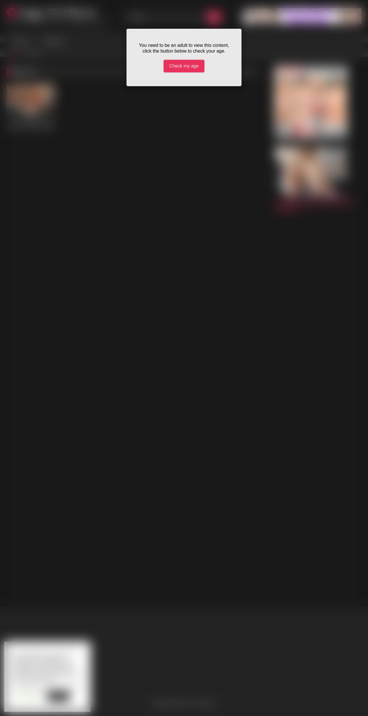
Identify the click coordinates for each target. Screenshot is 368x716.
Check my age (184, 65)
